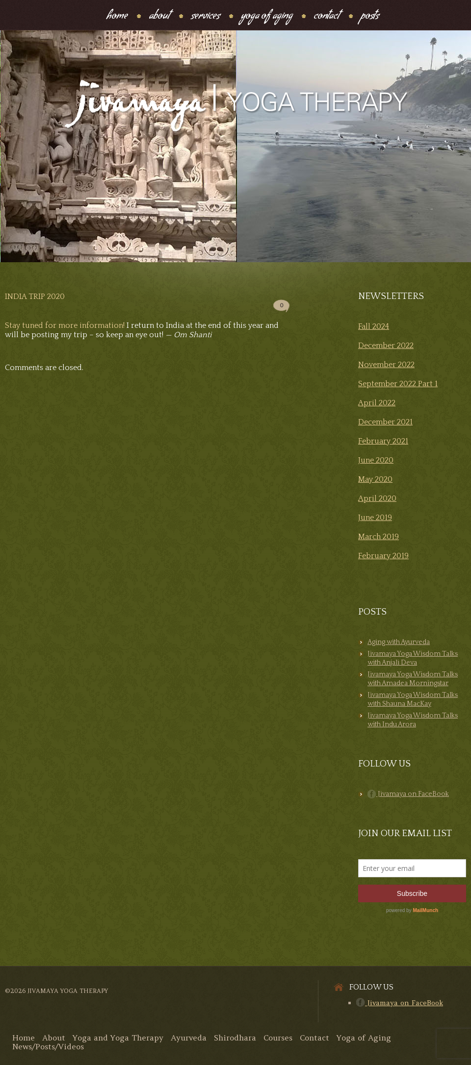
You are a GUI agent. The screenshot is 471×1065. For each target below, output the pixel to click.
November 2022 (386, 364)
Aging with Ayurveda (398, 642)
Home (117, 17)
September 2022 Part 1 (398, 383)
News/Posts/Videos (48, 1046)
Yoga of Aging (364, 1037)
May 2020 (375, 479)
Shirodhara (235, 1037)
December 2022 (386, 345)
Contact (327, 17)
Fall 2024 (373, 326)
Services (205, 17)
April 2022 (376, 402)
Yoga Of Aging (266, 17)
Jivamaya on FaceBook (408, 794)
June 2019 (375, 517)
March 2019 (378, 536)
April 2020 (377, 498)
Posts (370, 17)
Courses (277, 1037)
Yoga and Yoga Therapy (118, 1037)
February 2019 (383, 555)
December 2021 (385, 422)
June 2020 (375, 460)
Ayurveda (189, 1037)
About (159, 17)
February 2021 (383, 441)
